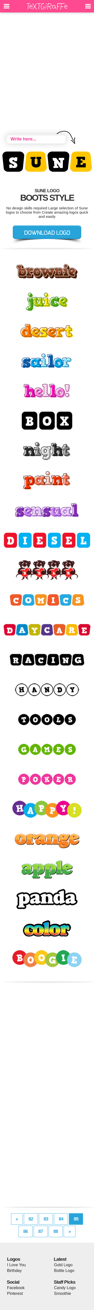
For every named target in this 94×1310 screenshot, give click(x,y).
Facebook (16, 1288)
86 (25, 1231)
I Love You (16, 1265)
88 (55, 1231)
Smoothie (62, 1293)
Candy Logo (65, 1288)
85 (76, 1218)
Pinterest (15, 1293)
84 (61, 1218)
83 (46, 1218)
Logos (13, 1259)
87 (40, 1231)
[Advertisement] (47, 74)
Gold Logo (63, 1265)
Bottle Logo (64, 1270)
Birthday (14, 1270)
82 (31, 1218)
